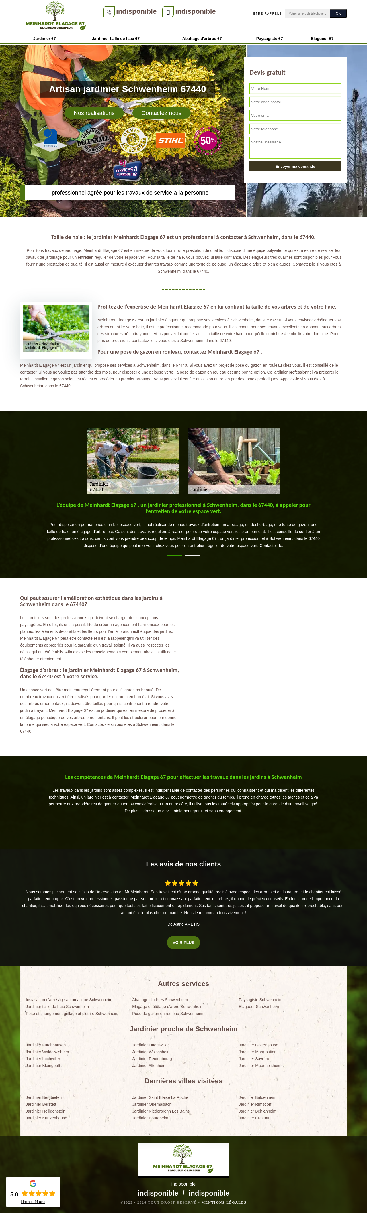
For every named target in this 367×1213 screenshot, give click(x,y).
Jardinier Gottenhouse (258, 1045)
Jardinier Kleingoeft (43, 1065)
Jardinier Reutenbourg (152, 1058)
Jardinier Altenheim (149, 1065)
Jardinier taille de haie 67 (116, 38)
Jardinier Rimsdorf (255, 1104)
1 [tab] (174, 555)
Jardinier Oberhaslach (151, 1104)
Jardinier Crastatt (254, 1118)
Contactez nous (161, 113)
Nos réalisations (94, 113)
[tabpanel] (183, 527)
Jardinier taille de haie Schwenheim (57, 1006)
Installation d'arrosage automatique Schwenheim (69, 999)
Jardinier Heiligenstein (45, 1111)
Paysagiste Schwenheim (261, 999)
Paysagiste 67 (269, 38)
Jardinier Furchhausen (46, 1045)
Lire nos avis (33, 1202)
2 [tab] (192, 555)
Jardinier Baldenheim (258, 1097)
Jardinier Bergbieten (44, 1097)
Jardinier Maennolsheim (260, 1065)
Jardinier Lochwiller (43, 1058)
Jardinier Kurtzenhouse (46, 1118)
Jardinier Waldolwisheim (47, 1052)
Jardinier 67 (44, 38)
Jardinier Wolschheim (151, 1052)
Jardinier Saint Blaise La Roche (160, 1097)
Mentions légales (224, 1202)
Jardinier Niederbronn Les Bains (161, 1111)
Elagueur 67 (322, 38)
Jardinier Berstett (41, 1104)
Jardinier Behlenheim (258, 1111)
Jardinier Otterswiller (150, 1045)
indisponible (136, 11)
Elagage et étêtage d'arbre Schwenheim (168, 1006)
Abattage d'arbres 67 (202, 38)
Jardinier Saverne (254, 1058)
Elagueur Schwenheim (259, 1006)
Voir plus (183, 942)
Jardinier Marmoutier (257, 1052)
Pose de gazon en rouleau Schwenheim (167, 1013)
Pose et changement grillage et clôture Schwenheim (72, 1013)
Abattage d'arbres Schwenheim (160, 999)
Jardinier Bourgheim (150, 1118)
